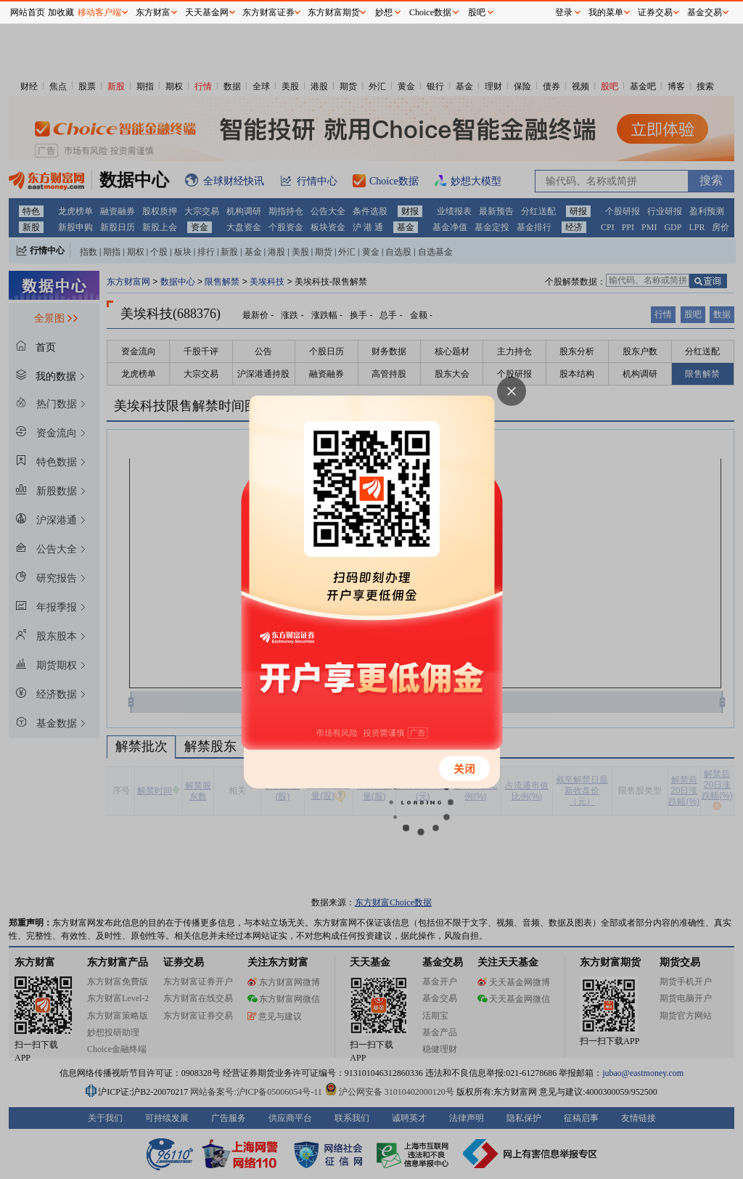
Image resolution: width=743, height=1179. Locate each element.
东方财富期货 (334, 12)
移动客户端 (99, 12)
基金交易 (704, 12)
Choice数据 (430, 12)
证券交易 (655, 12)
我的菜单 (605, 12)
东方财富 (153, 12)
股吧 (476, 12)
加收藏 (61, 12)
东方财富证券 (268, 12)
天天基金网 (207, 12)
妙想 (384, 12)
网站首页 (27, 12)
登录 (563, 12)
